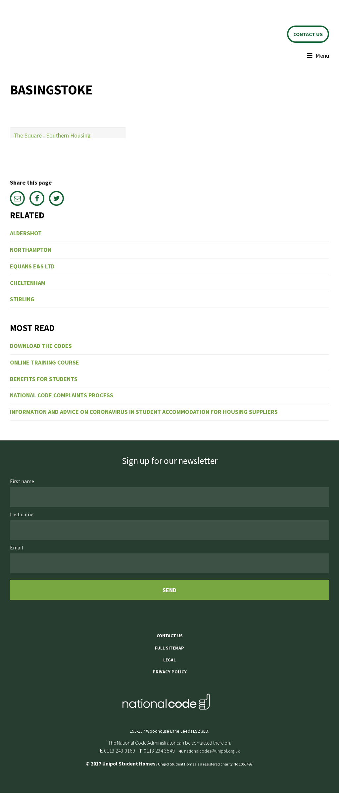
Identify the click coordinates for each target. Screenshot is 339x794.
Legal (169, 661)
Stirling (22, 300)
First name (22, 483)
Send (169, 591)
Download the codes (41, 347)
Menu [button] (322, 57)
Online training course (44, 364)
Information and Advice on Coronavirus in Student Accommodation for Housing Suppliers (144, 413)
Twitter (56, 199)
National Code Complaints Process (61, 396)
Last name (22, 516)
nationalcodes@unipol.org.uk (212, 752)
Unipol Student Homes (61, 30)
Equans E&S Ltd (32, 267)
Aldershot (26, 234)
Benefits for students (43, 380)
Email (17, 199)
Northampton (30, 251)
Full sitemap (169, 649)
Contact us (306, 34)
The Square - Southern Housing (52, 137)
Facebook (36, 199)
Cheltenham (27, 284)
